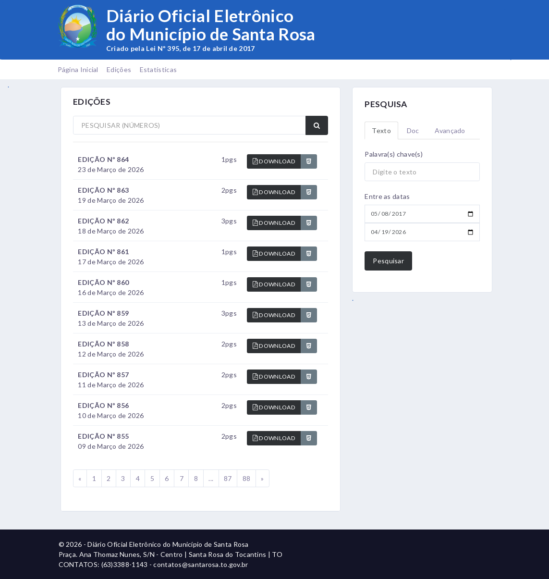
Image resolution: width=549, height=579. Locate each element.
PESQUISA (386, 104)
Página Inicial (78, 69)
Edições (119, 69)
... (210, 478)
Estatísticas (158, 69)
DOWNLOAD (274, 161)
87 (228, 478)
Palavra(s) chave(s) (394, 154)
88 (247, 478)
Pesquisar (388, 261)
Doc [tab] (413, 130)
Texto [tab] (381, 130)
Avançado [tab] (450, 130)
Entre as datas (387, 196)
